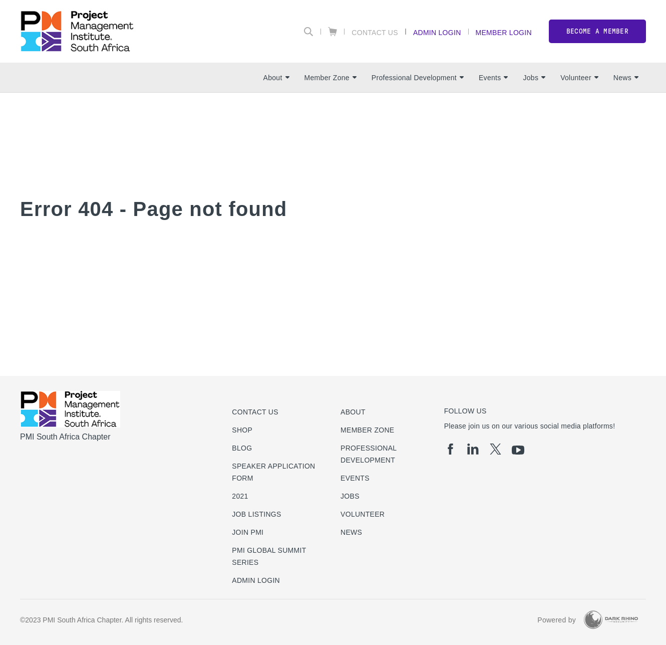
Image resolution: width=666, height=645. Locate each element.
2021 (240, 496)
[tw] (495, 449)
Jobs (534, 78)
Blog (242, 448)
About (276, 78)
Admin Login (437, 32)
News (625, 78)
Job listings (256, 514)
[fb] (450, 449)
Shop (242, 430)
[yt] (518, 450)
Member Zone (330, 78)
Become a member (597, 31)
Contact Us (375, 32)
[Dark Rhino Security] (610, 619)
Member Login (504, 32)
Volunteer (579, 78)
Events (493, 78)
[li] (473, 449)
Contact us (255, 412)
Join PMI (247, 532)
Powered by (556, 620)
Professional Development (418, 78)
